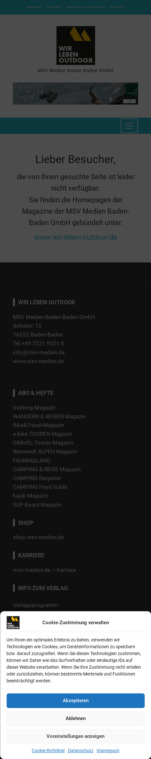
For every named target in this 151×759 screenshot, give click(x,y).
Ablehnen (76, 718)
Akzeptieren (76, 700)
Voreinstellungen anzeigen (75, 736)
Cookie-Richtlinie (48, 750)
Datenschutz (80, 750)
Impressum (108, 750)
